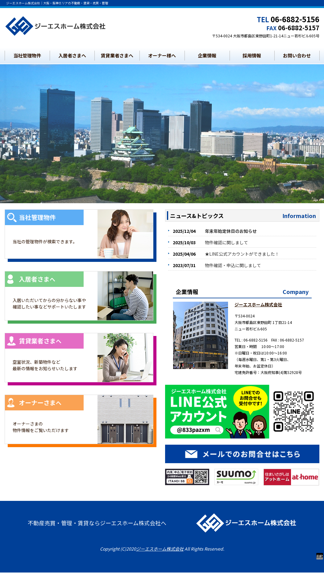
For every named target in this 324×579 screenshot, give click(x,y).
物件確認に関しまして (226, 242)
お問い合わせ (297, 55)
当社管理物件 (27, 55)
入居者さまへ (72, 55)
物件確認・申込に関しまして (233, 265)
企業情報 (207, 55)
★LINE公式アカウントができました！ (242, 254)
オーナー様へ (162, 55)
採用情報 (252, 55)
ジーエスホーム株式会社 (258, 304)
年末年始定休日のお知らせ (231, 231)
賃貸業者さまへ (117, 55)
